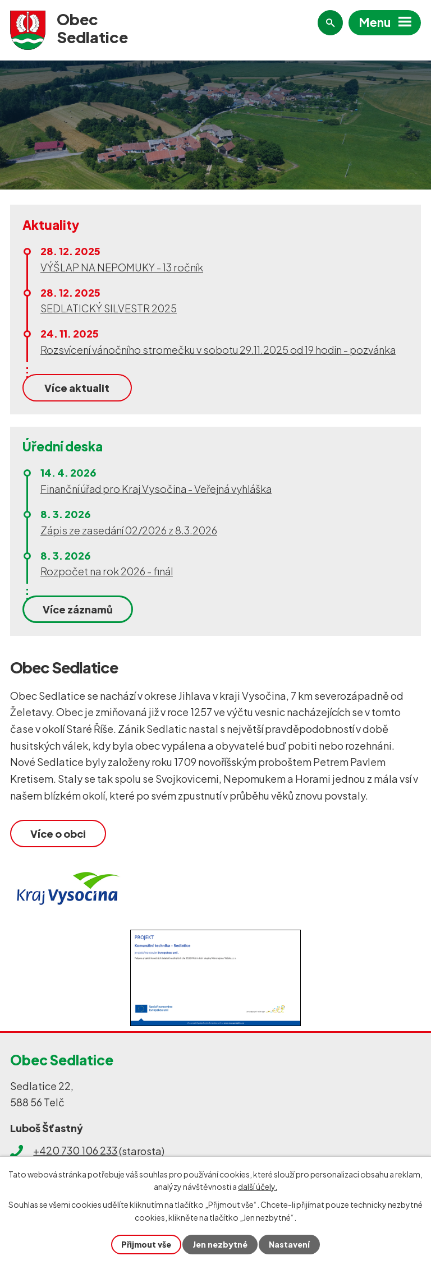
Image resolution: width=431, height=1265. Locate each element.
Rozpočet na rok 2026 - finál (106, 571)
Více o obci (58, 833)
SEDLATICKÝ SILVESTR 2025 (108, 308)
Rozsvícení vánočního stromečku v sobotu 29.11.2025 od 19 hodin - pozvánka (218, 349)
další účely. (257, 1186)
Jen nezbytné (219, 1244)
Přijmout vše (146, 1244)
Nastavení (289, 1244)
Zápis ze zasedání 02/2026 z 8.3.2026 (128, 530)
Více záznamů (78, 609)
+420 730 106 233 (75, 1150)
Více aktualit (76, 387)
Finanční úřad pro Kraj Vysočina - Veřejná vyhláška (156, 488)
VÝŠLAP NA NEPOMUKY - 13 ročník (121, 267)
